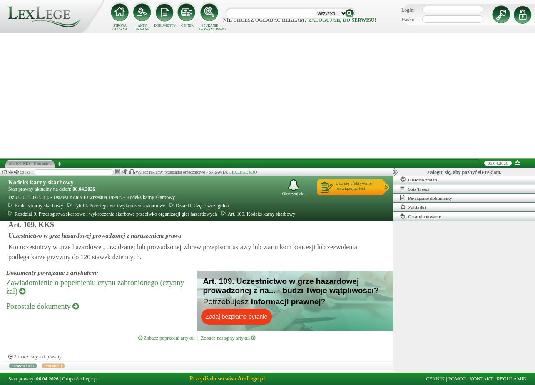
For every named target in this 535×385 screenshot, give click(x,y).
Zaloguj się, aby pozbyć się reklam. (464, 172)
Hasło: (407, 19)
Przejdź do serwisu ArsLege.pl (227, 378)
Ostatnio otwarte (420, 216)
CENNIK (187, 25)
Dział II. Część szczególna (199, 206)
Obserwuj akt (293, 187)
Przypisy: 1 (53, 366)
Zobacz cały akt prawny (35, 357)
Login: (408, 10)
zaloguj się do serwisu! (342, 20)
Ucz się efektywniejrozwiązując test (354, 186)
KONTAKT (481, 379)
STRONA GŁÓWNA (119, 27)
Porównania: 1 (23, 366)
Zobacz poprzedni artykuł (166, 338)
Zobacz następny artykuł (228, 338)
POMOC (457, 379)
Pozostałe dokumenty (42, 306)
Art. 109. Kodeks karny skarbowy (258, 214)
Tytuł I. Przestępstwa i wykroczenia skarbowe (116, 206)
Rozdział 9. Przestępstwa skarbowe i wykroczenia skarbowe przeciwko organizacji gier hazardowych (112, 214)
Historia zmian (418, 179)
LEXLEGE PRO (243, 172)
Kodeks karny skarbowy (41, 182)
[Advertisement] (268, 95)
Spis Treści (414, 188)
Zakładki (413, 207)
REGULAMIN (512, 379)
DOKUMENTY (165, 25)
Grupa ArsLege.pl (80, 379)
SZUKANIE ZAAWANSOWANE (210, 27)
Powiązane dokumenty (426, 198)
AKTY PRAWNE (142, 27)
